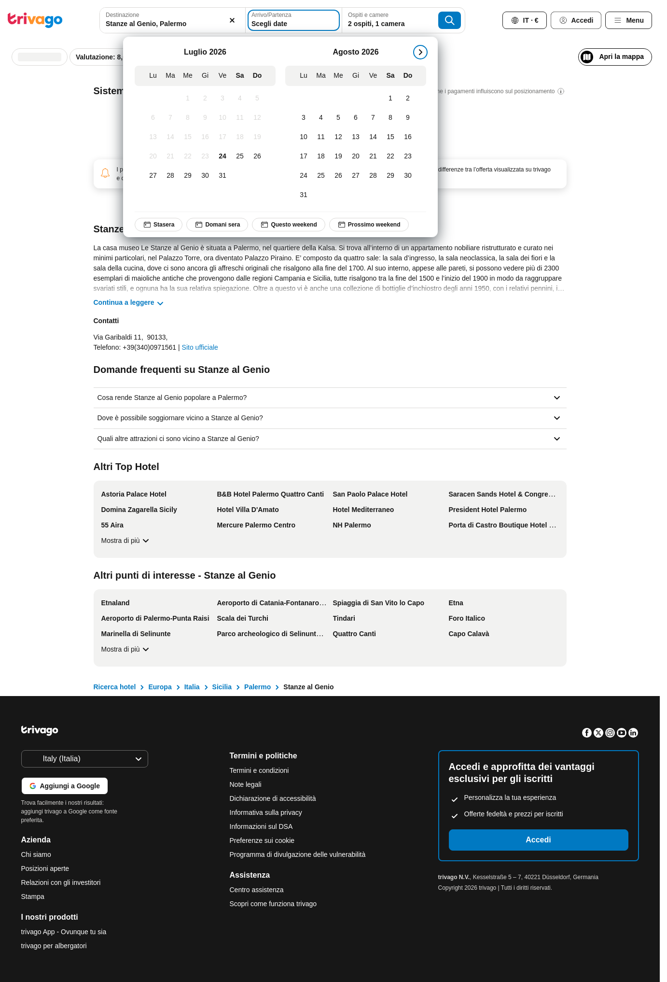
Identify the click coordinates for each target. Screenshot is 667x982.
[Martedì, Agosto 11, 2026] (321, 137)
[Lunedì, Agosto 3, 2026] (303, 118)
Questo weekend (289, 224)
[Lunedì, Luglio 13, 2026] (153, 137)
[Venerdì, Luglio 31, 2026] (222, 176)
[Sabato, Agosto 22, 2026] (390, 156)
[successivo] (420, 52)
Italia (192, 687)
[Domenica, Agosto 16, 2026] (408, 137)
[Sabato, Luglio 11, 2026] (240, 118)
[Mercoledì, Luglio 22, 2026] (187, 156)
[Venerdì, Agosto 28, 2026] (373, 176)
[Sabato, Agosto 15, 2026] (390, 137)
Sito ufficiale (200, 347)
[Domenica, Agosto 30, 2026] (408, 176)
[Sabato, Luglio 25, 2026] (240, 156)
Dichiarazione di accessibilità (273, 798)
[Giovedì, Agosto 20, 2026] (355, 156)
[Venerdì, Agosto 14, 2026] (373, 137)
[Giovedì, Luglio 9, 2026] (205, 118)
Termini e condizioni (259, 770)
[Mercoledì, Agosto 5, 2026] (338, 118)
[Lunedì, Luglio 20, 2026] (153, 156)
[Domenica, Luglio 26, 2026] (257, 156)
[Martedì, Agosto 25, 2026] (321, 176)
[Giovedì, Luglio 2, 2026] (205, 98)
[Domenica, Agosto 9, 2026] (408, 118)
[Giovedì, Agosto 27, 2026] (355, 176)
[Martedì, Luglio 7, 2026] (170, 118)
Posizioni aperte (45, 868)
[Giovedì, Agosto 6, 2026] (355, 118)
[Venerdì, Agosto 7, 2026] (373, 118)
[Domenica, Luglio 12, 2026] (257, 118)
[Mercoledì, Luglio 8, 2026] (187, 118)
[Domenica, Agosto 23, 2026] (408, 156)
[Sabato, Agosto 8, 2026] (390, 118)
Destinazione (122, 15)
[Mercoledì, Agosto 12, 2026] (338, 137)
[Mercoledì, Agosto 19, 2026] (338, 156)
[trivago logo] (35, 20)
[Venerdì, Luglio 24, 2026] (222, 156)
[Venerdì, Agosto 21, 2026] (373, 156)
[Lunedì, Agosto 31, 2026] (303, 195)
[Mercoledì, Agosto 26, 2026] (338, 176)
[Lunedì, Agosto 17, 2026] (303, 156)
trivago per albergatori (54, 946)
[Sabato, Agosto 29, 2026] (390, 176)
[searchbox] (172, 24)
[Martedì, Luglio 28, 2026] (170, 176)
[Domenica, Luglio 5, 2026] (257, 98)
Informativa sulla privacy (266, 812)
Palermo (257, 687)
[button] (172, 20)
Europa (159, 687)
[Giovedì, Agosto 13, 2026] (355, 137)
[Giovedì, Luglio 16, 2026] (205, 137)
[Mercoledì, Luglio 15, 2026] (187, 137)
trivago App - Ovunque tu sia (64, 932)
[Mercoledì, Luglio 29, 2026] (187, 176)
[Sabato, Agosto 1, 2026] (390, 98)
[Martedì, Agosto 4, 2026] (321, 118)
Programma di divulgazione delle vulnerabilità (298, 854)
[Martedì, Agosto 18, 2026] (321, 156)
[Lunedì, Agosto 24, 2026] (303, 176)
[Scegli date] (294, 20)
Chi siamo (36, 854)
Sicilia (222, 687)
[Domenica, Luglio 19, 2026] (257, 137)
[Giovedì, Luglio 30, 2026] (205, 176)
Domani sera (217, 224)
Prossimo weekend (369, 224)
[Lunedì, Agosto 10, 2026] (303, 137)
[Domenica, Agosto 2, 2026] (408, 98)
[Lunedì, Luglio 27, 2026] (153, 176)
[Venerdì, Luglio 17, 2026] (222, 137)
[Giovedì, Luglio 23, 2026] (205, 156)
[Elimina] (232, 20)
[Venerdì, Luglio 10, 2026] (222, 118)
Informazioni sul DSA (261, 826)
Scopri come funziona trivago (273, 904)
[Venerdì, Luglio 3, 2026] (222, 98)
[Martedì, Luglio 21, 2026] (170, 156)
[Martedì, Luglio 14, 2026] (170, 137)
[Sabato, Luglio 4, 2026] (240, 98)
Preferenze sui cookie (263, 840)
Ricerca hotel (115, 687)
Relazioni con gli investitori (61, 882)
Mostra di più (126, 540)
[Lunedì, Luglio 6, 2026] (153, 118)
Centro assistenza (257, 890)
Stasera (158, 224)
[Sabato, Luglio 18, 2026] (240, 137)
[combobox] (172, 20)
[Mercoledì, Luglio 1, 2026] (187, 98)
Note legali (246, 784)
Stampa (32, 896)
